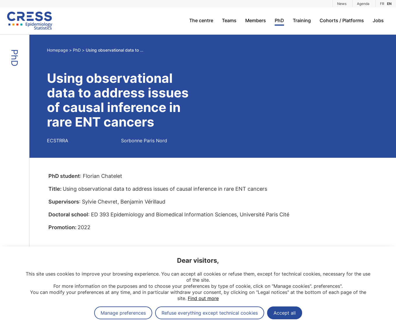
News (341, 3)
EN (389, 3)
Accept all (285, 313)
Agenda (363, 3)
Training (302, 20)
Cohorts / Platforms (342, 20)
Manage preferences (123, 313)
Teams (229, 20)
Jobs (378, 20)
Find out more (203, 298)
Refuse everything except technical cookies (210, 313)
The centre (201, 20)
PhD (279, 20)
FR (382, 3)
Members (255, 20)
